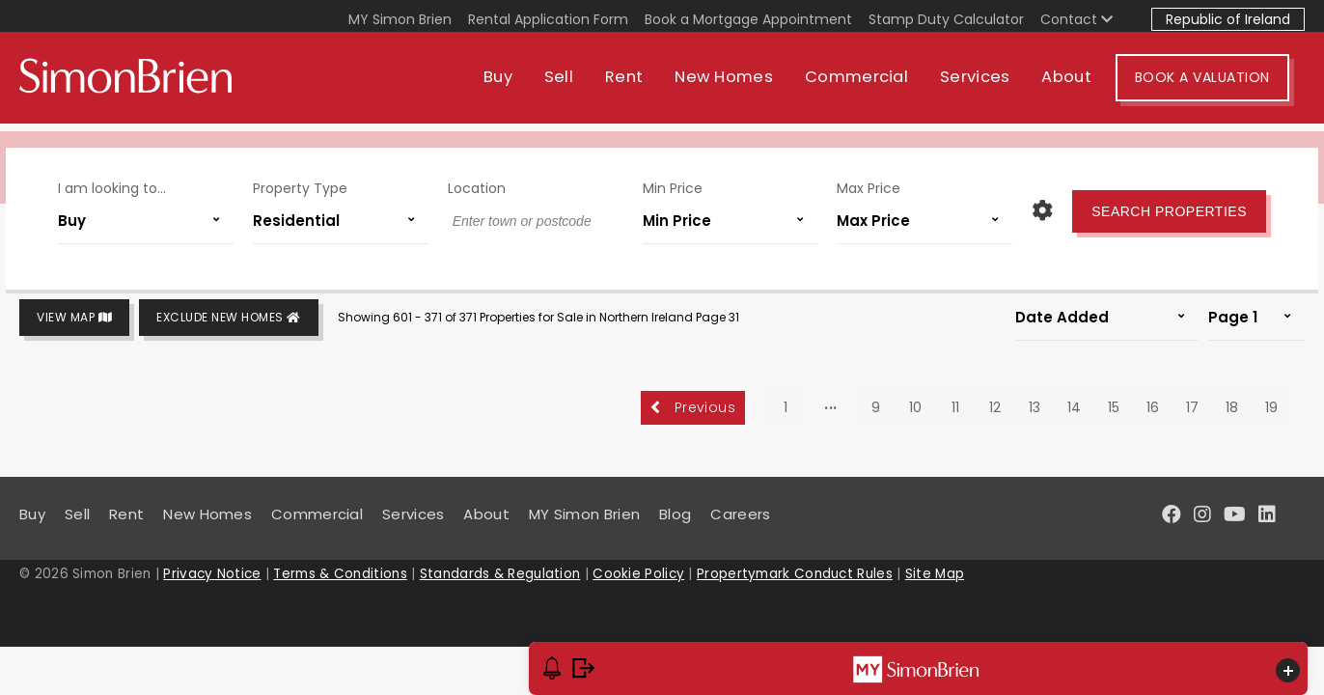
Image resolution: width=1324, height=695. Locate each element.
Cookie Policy (638, 574)
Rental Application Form (548, 19)
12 (995, 407)
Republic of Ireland (1228, 19)
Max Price (861, 181)
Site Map (934, 574)
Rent (639, 84)
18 (1232, 407)
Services (990, 84)
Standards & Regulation (500, 574)
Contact (1076, 19)
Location (480, 181)
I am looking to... (125, 181)
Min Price (670, 181)
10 (915, 407)
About (1083, 84)
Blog (675, 514)
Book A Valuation (1217, 85)
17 (1192, 407)
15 (1113, 407)
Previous (692, 407)
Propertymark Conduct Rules (795, 574)
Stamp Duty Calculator (946, 19)
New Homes (739, 84)
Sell (574, 84)
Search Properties (1155, 204)
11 (955, 407)
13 (1034, 407)
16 (1152, 407)
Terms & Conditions (339, 574)
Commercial (872, 84)
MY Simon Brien (400, 19)
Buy (513, 84)
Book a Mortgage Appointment (748, 19)
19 (1271, 407)
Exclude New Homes (228, 318)
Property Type (308, 181)
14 (1074, 407)
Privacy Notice (212, 574)
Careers (740, 514)
